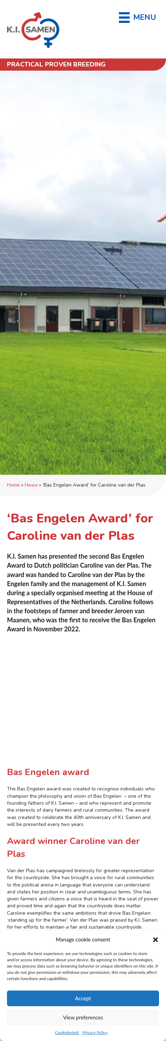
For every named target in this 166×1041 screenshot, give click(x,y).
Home (13, 485)
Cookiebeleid (67, 1032)
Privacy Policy (94, 1032)
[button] (155, 939)
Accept (83, 998)
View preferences (83, 1017)
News (31, 485)
